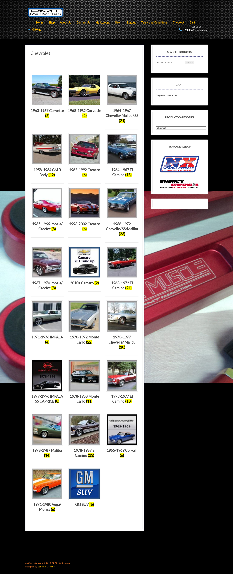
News (118, 22)
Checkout (178, 22)
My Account (102, 22)
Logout (131, 22)
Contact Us (83, 22)
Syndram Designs (46, 567)
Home (39, 22)
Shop (52, 22)
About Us (65, 22)
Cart (192, 22)
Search (189, 62)
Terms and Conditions (154, 22)
